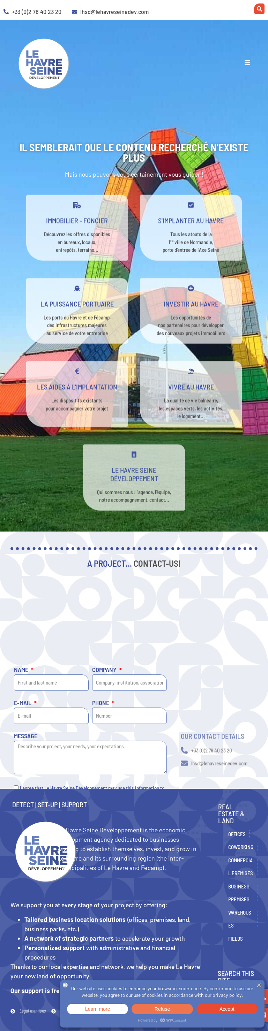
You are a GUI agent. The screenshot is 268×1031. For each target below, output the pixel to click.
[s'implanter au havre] (191, 215)
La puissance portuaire (77, 314)
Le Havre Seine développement (134, 484)
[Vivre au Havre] (191, 382)
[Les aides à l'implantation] (77, 382)
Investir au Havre (191, 314)
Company (105, 755)
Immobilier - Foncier (77, 231)
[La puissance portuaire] (77, 298)
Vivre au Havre (191, 397)
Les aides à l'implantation (77, 397)
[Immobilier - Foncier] (77, 215)
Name (22, 755)
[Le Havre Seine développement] (134, 464)
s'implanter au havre (191, 231)
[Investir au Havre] (191, 298)
